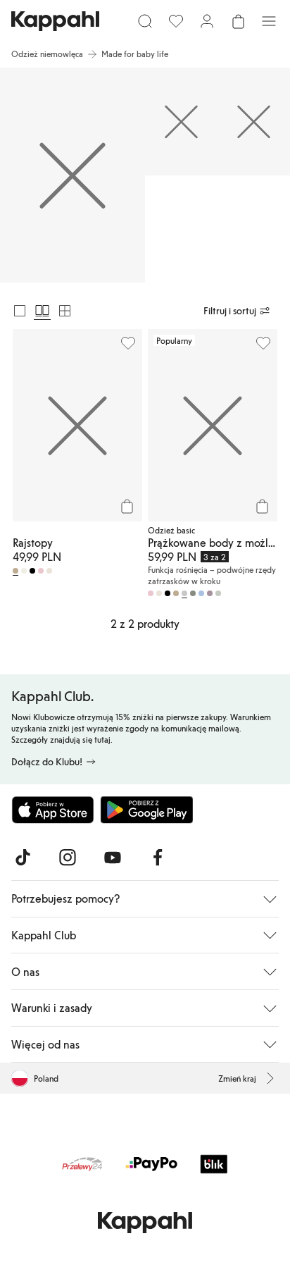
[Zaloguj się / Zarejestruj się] (206, 21)
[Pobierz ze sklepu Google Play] (146, 810)
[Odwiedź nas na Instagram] (67, 857)
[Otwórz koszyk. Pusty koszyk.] (237, 21)
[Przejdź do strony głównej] (55, 21)
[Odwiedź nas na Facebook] (157, 857)
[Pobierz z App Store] (52, 810)
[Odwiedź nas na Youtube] (112, 857)
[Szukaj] (145, 21)
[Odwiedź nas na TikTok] (22, 857)
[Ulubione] (175, 21)
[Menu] (268, 21)
